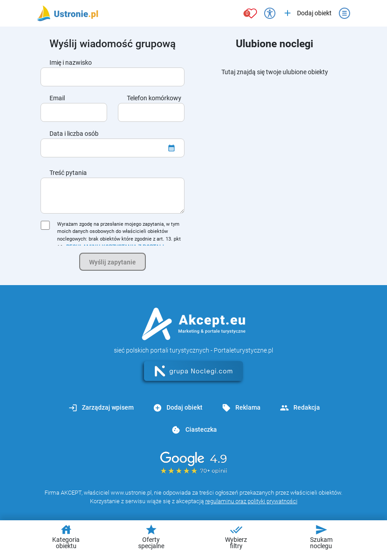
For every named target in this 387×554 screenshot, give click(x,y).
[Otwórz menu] (344, 13)
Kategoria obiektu (66, 536)
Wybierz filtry (236, 536)
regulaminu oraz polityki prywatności (251, 501)
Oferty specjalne (151, 536)
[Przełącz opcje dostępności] (269, 13)
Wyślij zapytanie (112, 262)
